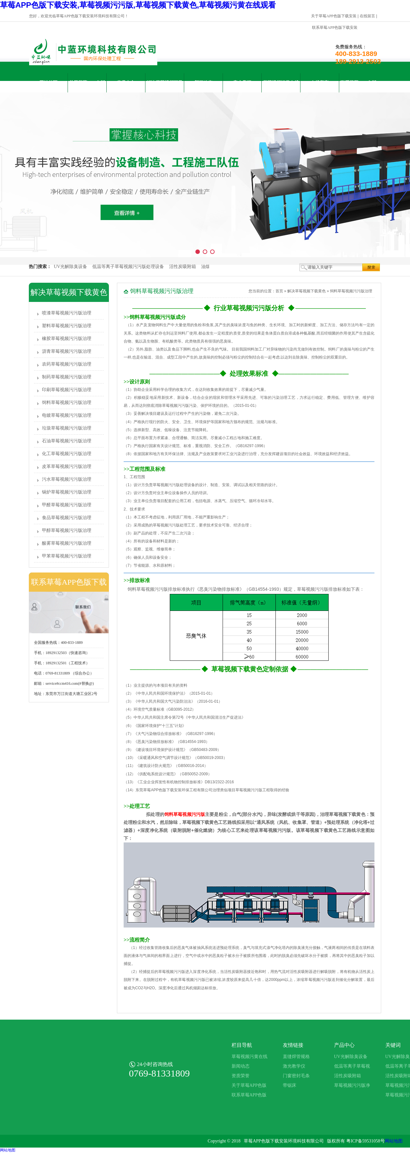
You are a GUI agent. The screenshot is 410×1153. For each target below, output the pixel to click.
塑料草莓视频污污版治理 (66, 325)
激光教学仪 (294, 1066)
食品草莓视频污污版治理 (66, 517)
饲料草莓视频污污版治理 (66, 402)
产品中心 (126, 82)
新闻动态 (203, 82)
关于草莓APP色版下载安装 (334, 16)
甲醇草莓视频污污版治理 (66, 530)
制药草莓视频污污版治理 (66, 377)
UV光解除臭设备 (70, 266)
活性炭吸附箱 (182, 266)
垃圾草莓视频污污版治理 (66, 428)
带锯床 (289, 1085)
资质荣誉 (241, 1075)
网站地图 (394, 1141)
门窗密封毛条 (296, 1075)
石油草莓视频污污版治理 (66, 440)
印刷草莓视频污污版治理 (66, 389)
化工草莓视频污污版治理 (66, 453)
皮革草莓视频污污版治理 (66, 466)
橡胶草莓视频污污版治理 (66, 338)
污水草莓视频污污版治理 (66, 479)
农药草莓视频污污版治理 (66, 364)
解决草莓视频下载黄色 (165, 86)
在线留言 (367, 16)
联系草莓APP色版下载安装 (334, 27)
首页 (279, 291)
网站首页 (48, 82)
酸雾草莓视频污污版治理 (66, 543)
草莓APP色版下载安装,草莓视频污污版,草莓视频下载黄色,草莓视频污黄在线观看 (138, 5)
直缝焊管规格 (296, 1056)
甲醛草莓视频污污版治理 (66, 504)
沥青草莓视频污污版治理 (66, 351)
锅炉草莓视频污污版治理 (66, 492)
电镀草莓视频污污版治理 (66, 415)
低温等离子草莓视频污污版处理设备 (128, 266)
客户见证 (242, 82)
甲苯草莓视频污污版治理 (66, 556)
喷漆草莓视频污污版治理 (66, 313)
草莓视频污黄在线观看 (281, 86)
